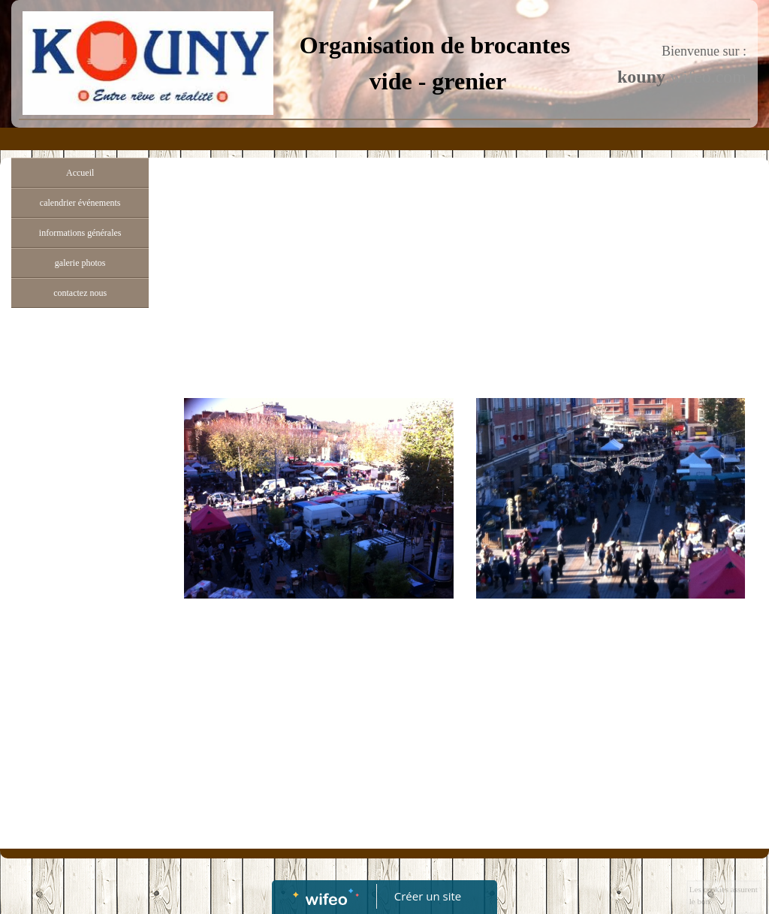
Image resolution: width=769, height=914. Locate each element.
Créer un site (427, 895)
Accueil (80, 172)
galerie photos (80, 263)
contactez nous (80, 293)
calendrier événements (80, 203)
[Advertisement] (80, 616)
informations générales (80, 233)
